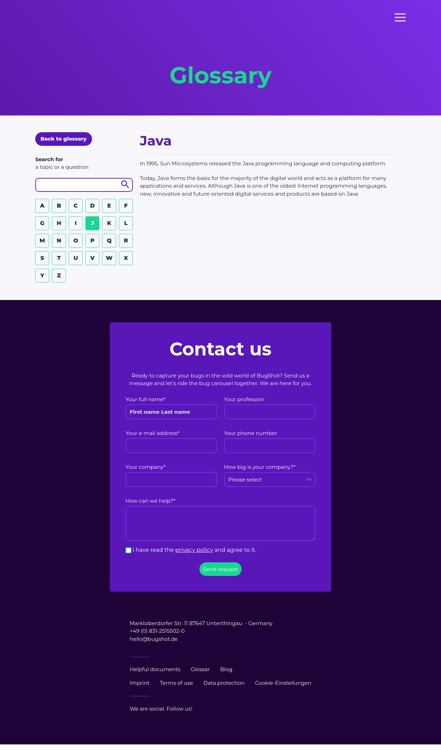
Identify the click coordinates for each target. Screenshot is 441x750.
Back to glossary (63, 138)
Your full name (146, 399)
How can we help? (150, 500)
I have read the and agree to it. (194, 550)
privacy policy (194, 550)
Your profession (244, 399)
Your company (146, 467)
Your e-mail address (152, 433)
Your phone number (250, 433)
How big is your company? (260, 467)
